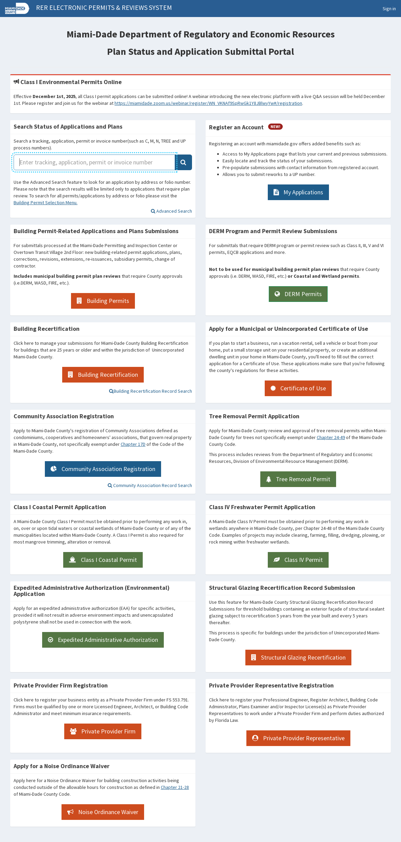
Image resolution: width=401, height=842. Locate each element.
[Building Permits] (103, 301)
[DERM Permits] (298, 294)
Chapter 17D (133, 444)
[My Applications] (298, 192)
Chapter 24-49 (331, 437)
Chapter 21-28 (175, 787)
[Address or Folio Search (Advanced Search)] (171, 211)
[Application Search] (183, 162)
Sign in (389, 8)
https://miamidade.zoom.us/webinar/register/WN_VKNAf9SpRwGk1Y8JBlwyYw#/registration (208, 103)
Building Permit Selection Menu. (45, 202)
